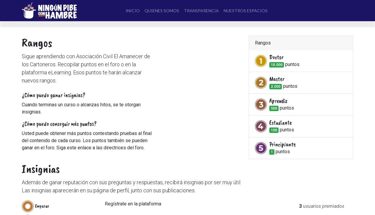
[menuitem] (132, 10)
